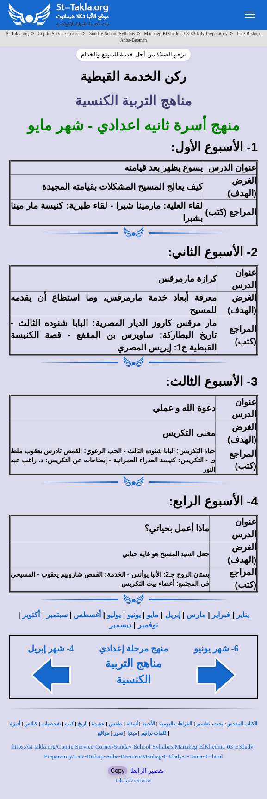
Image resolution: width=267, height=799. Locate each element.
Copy (117, 770)
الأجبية (148, 723)
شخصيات (51, 723)
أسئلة (132, 723)
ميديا (132, 733)
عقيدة (98, 723)
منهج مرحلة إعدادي (133, 648)
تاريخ (82, 723)
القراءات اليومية (175, 723)
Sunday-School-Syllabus (112, 33)
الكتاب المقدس (242, 723)
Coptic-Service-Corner (59, 33)
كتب (69, 723)
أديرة (15, 723)
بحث (218, 723)
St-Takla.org (17, 33)
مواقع (104, 733)
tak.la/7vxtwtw (134, 780)
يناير (242, 615)
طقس (115, 723)
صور (118, 733)
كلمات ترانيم (154, 733)
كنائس (30, 723)
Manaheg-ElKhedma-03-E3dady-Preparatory (185, 33)
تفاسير (203, 723)
